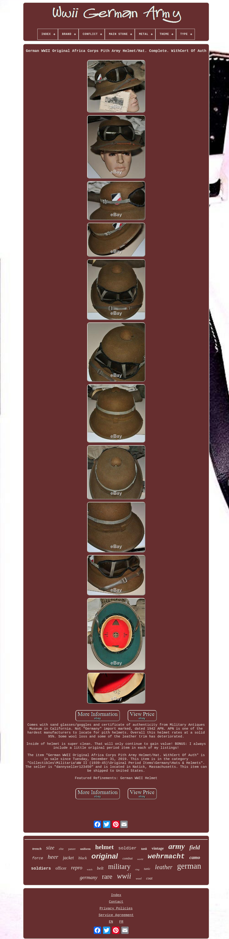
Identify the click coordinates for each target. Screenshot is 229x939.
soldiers (41, 868)
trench (36, 849)
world (140, 859)
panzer (72, 849)
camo (194, 857)
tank (144, 849)
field (194, 847)
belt (100, 868)
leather (163, 867)
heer (53, 857)
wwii (124, 876)
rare (107, 876)
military (119, 866)
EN (111, 922)
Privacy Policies (115, 909)
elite (61, 849)
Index (116, 895)
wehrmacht (166, 856)
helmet (104, 847)
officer (60, 868)
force (37, 858)
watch (89, 869)
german (189, 866)
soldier (127, 848)
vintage (158, 848)
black (82, 858)
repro (76, 868)
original (104, 856)
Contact (116, 902)
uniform (85, 849)
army (176, 846)
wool (138, 878)
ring (137, 869)
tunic (147, 869)
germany (88, 877)
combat (127, 858)
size (50, 848)
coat (149, 878)
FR (121, 922)
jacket (68, 857)
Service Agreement (116, 915)
